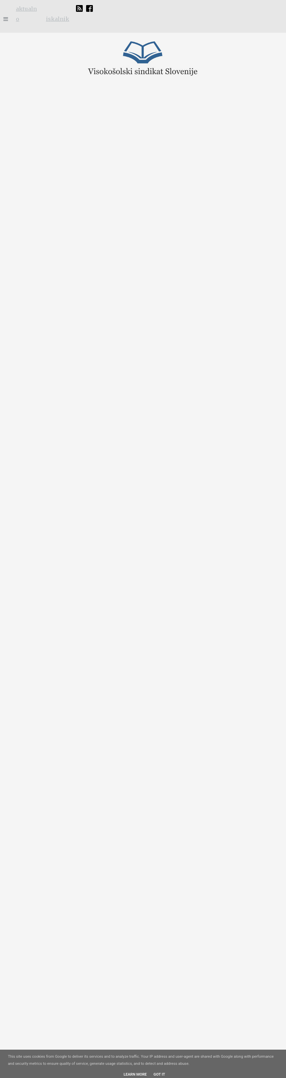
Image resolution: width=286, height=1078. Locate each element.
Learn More (135, 1074)
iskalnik (57, 19)
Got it (159, 1074)
